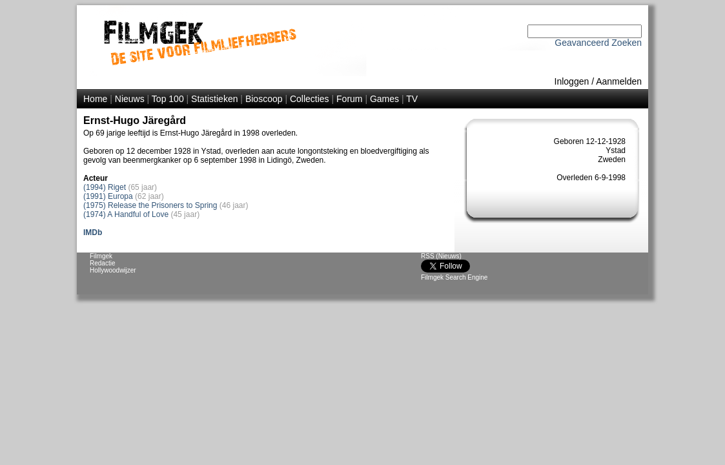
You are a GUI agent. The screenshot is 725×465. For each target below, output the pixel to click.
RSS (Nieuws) (441, 256)
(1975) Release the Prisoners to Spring (150, 205)
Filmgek (101, 256)
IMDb (92, 232)
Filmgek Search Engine (454, 277)
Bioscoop (264, 99)
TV (412, 99)
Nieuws (130, 99)
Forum (349, 99)
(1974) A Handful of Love (125, 214)
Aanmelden (619, 81)
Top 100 (168, 99)
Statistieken (214, 99)
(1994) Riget (104, 187)
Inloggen (572, 81)
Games (384, 99)
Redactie (102, 263)
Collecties (309, 99)
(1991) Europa (108, 196)
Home (95, 99)
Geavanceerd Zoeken (598, 42)
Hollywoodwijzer (113, 270)
